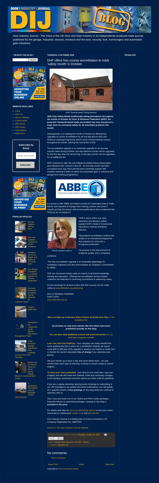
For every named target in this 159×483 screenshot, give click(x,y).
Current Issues (21, 121)
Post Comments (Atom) (68, 469)
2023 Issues (20, 124)
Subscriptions (20, 130)
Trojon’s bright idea (32, 308)
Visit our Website (22, 117)
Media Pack (20, 133)
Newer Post (53, 464)
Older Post (109, 464)
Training (85, 442)
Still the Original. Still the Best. (31, 225)
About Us (19, 114)
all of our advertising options (83, 410)
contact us (76, 413)
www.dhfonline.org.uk (57, 300)
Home (81, 464)
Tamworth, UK (62, 445)
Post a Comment (58, 458)
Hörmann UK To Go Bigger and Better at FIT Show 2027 (32, 258)
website (95, 413)
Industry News (59, 442)
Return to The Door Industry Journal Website (67, 428)
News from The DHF (73, 442)
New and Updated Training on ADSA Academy (32, 242)
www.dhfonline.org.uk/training (69, 288)
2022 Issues (20, 127)
